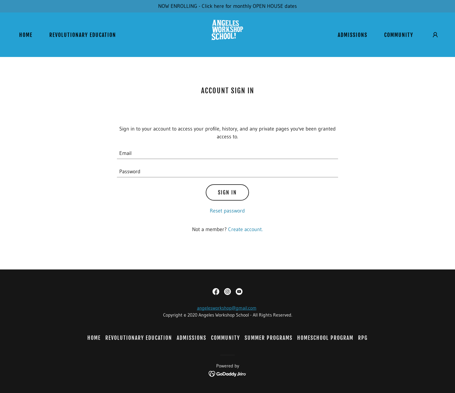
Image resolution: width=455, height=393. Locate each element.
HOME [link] (25, 35)
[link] (227, 34)
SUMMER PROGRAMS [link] (268, 338)
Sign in (227, 192)
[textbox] (227, 153)
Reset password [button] (227, 211)
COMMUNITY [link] (398, 35)
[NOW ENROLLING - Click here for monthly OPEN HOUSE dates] (227, 6)
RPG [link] (363, 338)
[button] (435, 35)
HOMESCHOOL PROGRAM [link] (325, 338)
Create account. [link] (245, 229)
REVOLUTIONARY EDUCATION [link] (82, 35)
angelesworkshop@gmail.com (227, 308)
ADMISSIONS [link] (352, 35)
